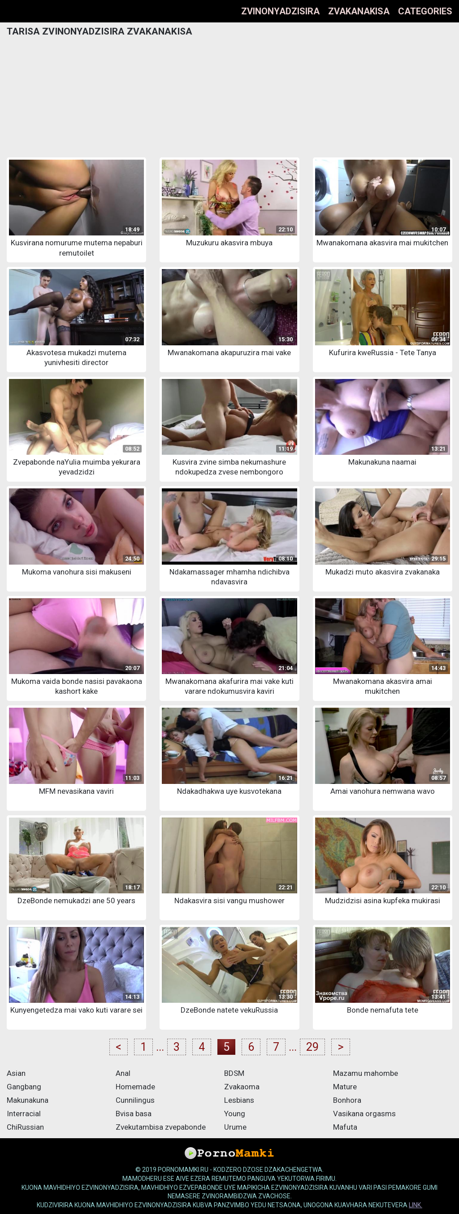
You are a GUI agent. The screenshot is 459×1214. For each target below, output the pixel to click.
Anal (123, 1073)
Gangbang (24, 1086)
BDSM (234, 1073)
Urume (235, 1127)
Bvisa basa (134, 1113)
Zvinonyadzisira (280, 11)
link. (415, 1205)
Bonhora (347, 1100)
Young (234, 1113)
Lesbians (239, 1100)
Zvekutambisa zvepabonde (161, 1127)
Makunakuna (27, 1100)
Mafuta (345, 1127)
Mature (345, 1086)
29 (312, 1046)
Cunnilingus (135, 1100)
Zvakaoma (242, 1086)
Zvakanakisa (359, 11)
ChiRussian (25, 1127)
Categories (425, 11)
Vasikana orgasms (364, 1113)
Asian (16, 1073)
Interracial (24, 1113)
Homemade (135, 1086)
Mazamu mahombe (365, 1073)
